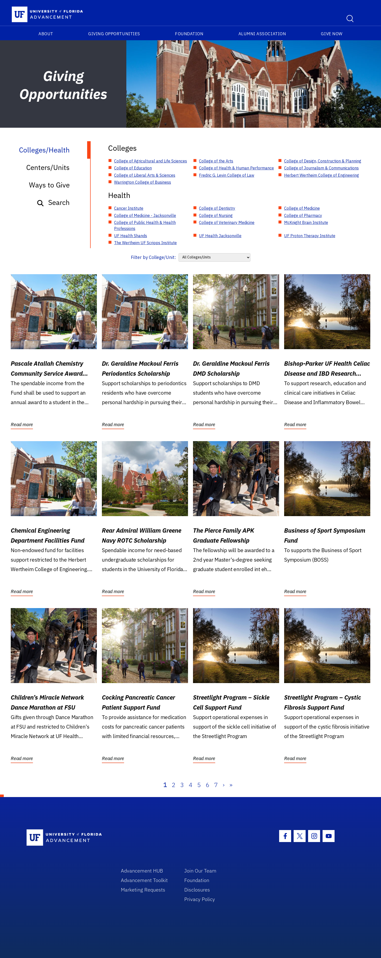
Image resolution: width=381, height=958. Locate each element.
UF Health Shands (130, 235)
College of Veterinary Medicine (226, 222)
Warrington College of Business (142, 182)
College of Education (133, 167)
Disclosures (197, 889)
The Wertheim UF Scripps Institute (145, 242)
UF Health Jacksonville (220, 235)
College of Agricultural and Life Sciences (150, 160)
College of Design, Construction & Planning (322, 160)
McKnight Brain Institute (306, 222)
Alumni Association (262, 33)
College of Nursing (216, 215)
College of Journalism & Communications (321, 167)
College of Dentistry (217, 208)
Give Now (331, 33)
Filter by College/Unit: (153, 257)
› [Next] (223, 785)
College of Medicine (302, 208)
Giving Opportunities (114, 33)
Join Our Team (200, 870)
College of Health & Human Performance (236, 167)
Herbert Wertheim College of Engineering (321, 175)
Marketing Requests (143, 889)
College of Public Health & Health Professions (145, 225)
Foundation (189, 33)
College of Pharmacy (303, 215)
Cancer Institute (128, 208)
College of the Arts (216, 160)
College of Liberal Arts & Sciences (144, 175)
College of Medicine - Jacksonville (145, 215)
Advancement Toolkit (144, 880)
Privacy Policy (199, 899)
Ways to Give (49, 184)
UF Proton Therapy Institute (309, 235)
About (45, 33)
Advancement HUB (142, 870)
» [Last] (230, 785)
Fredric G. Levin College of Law (226, 175)
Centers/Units (48, 167)
